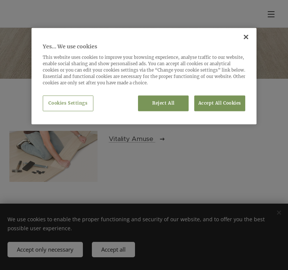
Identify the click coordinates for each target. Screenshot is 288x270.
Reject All (163, 103)
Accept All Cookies (219, 103)
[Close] (246, 37)
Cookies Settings (67, 103)
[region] (144, 76)
